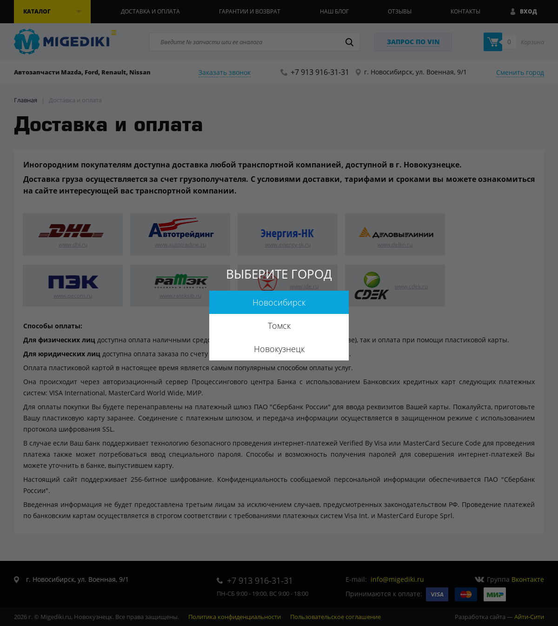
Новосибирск (279, 302)
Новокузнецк (279, 348)
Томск (279, 325)
